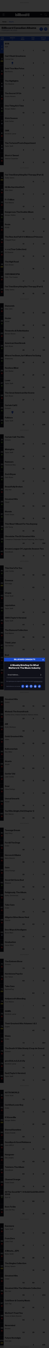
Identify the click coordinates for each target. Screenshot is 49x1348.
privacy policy (38, 681)
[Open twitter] (27, 686)
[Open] (39, 686)
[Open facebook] (22, 686)
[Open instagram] (31, 686)
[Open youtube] (35, 686)
